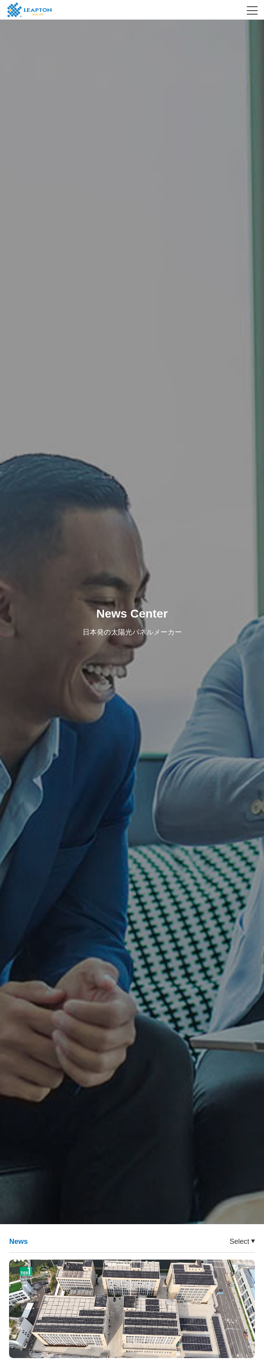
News (18, 1241)
